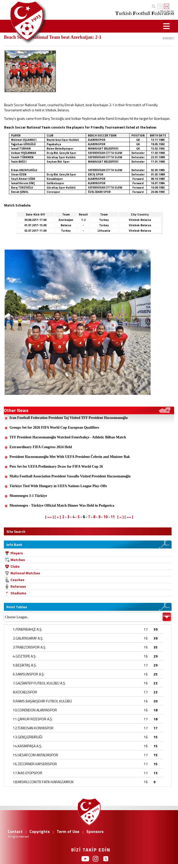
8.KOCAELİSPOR (25, 692)
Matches (18, 559)
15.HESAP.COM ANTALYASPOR (35, 755)
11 (113, 517)
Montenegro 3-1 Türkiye (28, 496)
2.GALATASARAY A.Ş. (28, 638)
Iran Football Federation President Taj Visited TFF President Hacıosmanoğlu (68, 418)
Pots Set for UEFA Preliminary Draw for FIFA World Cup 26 (56, 466)
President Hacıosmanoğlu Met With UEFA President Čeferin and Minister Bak (69, 457)
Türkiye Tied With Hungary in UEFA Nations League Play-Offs (58, 486)
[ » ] (120, 516)
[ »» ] (128, 516)
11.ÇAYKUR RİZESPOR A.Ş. (33, 719)
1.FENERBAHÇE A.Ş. (27, 629)
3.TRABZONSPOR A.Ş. (29, 647)
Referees (18, 586)
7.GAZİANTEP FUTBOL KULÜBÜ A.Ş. (39, 683)
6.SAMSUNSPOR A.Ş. (29, 674)
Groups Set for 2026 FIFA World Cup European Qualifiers (54, 427)
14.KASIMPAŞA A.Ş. (27, 746)
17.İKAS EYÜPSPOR (27, 772)
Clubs (15, 566)
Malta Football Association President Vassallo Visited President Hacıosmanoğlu (70, 476)
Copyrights (39, 831)
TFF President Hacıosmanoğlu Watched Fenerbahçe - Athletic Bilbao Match (67, 437)
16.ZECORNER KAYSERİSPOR (35, 764)
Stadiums (18, 593)
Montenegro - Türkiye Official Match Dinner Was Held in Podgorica (61, 505)
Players (17, 553)
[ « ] (58, 516)
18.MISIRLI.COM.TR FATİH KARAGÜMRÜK (43, 781)
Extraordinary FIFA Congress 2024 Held (40, 447)
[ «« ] (49, 516)
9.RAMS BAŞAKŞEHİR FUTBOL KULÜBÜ (42, 701)
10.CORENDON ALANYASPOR (35, 710)
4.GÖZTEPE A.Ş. (24, 656)
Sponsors (94, 831)
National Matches (25, 573)
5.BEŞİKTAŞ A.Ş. (25, 665)
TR (160, 6)
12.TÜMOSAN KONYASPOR (33, 728)
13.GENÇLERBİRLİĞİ (27, 737)
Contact (15, 831)
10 (105, 517)
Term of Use (68, 831)
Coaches (17, 579)
